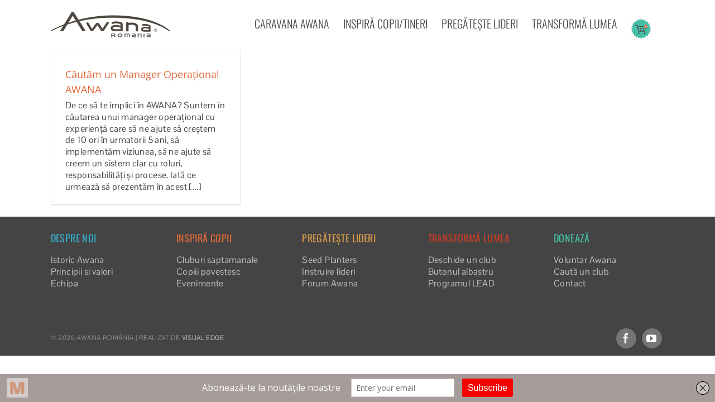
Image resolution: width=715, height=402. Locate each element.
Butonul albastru (460, 271)
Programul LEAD (461, 283)
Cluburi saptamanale (217, 260)
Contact (570, 283)
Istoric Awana (77, 260)
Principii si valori (82, 271)
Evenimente (200, 283)
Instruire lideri (328, 271)
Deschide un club (462, 260)
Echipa (64, 283)
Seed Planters (329, 260)
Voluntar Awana (585, 260)
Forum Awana (330, 283)
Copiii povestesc (208, 271)
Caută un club (581, 271)
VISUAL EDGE (203, 337)
